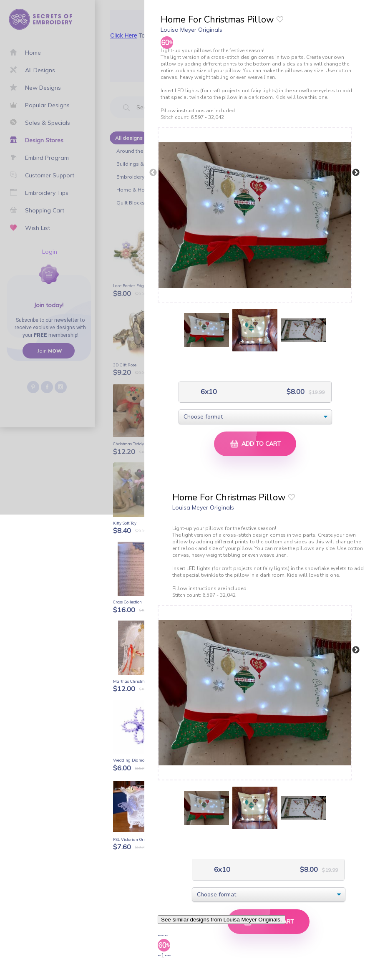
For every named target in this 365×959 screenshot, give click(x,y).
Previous (153, 173)
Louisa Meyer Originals (191, 29)
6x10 (208, 392)
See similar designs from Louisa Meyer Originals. (221, 919)
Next (356, 173)
